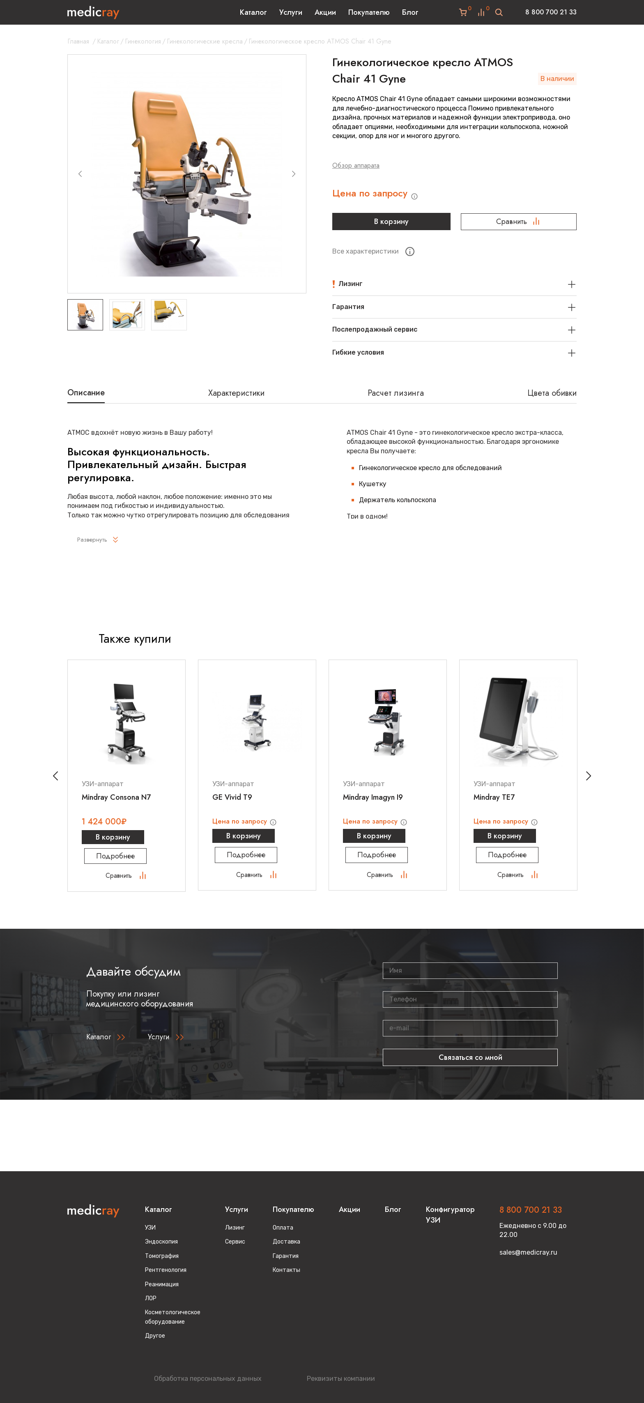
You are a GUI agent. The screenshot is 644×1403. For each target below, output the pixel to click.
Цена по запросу (382, 195)
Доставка (286, 1241)
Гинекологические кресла (205, 41)
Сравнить (518, 224)
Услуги (290, 12)
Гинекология (143, 41)
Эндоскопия (161, 1241)
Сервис (235, 1241)
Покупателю (369, 12)
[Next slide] (294, 174)
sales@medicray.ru (528, 1252)
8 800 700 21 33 (551, 12)
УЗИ (150, 1227)
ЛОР (150, 1298)
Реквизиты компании (341, 1378)
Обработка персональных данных (208, 1378)
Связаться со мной (470, 1063)
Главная (78, 41)
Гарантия (286, 1256)
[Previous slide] (80, 174)
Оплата (283, 1227)
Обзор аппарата (356, 165)
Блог (410, 12)
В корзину (390, 224)
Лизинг (235, 1227)
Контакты (286, 1270)
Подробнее (126, 861)
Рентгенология (165, 1270)
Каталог (253, 12)
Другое (155, 1335)
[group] (187, 174)
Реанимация (162, 1284)
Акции (325, 12)
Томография (162, 1256)
